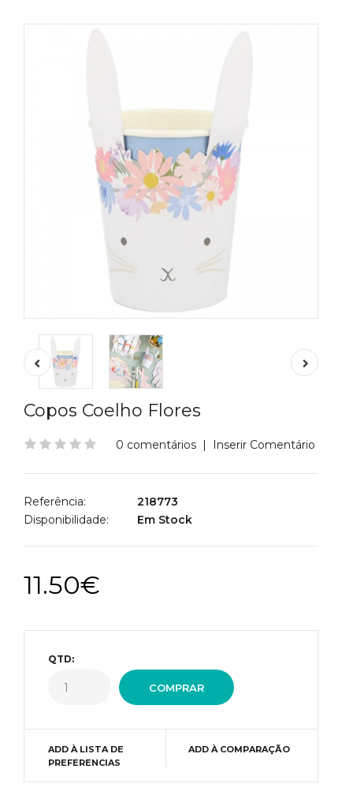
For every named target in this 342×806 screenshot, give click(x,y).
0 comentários (156, 445)
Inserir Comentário (264, 445)
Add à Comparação (239, 749)
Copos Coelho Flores (112, 410)
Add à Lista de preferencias (86, 756)
